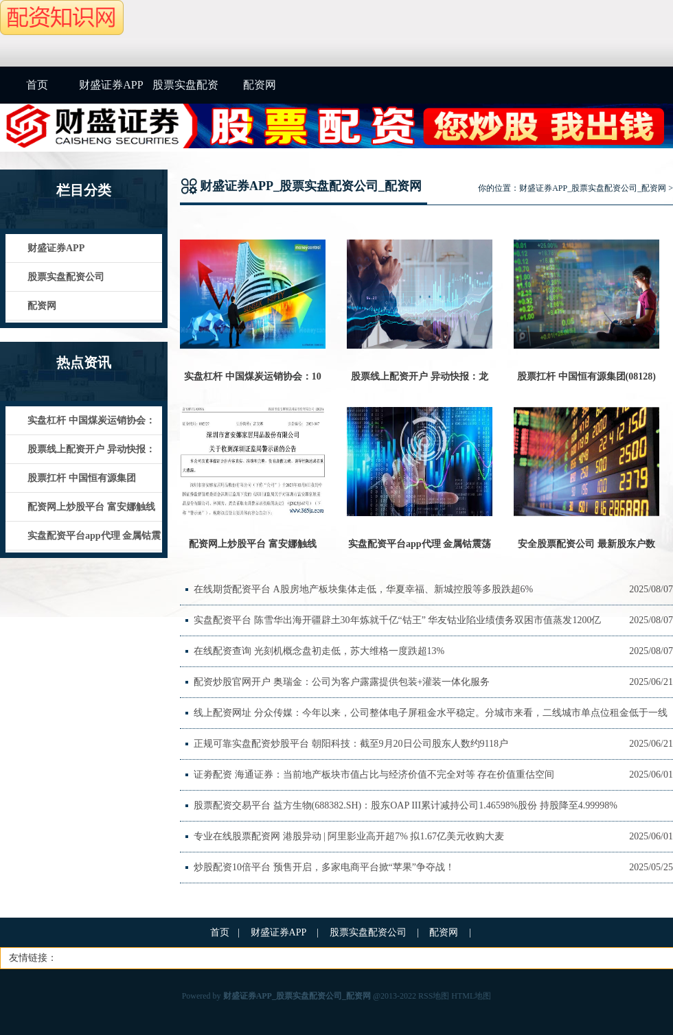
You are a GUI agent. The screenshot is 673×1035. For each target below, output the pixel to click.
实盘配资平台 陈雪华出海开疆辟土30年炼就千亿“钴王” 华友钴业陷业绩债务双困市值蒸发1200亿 (397, 620)
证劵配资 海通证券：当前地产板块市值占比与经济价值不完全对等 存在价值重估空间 (374, 774)
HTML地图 (471, 996)
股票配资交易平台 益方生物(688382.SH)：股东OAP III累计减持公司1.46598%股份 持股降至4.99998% (405, 805)
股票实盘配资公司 (185, 91)
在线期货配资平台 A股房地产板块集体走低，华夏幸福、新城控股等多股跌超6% (363, 589)
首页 (37, 85)
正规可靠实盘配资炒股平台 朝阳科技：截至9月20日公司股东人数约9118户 (351, 744)
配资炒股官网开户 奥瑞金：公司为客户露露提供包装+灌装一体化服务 (342, 682)
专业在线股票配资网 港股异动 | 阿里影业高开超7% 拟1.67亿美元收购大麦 (349, 836)
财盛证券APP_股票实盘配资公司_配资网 (592, 188)
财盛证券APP (111, 85)
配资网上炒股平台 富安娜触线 (253, 544)
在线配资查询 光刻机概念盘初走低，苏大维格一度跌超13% (319, 651)
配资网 (259, 85)
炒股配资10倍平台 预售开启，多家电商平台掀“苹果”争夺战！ (324, 867)
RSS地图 (433, 996)
